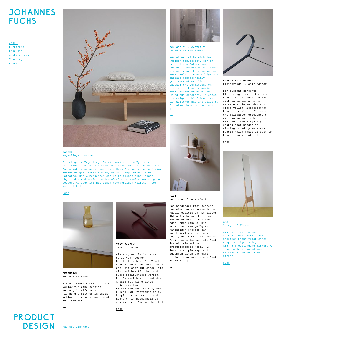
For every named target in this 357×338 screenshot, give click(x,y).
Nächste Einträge (76, 326)
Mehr (66, 193)
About (13, 63)
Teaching (16, 59)
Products (16, 51)
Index (13, 43)
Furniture (16, 47)
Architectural (20, 55)
